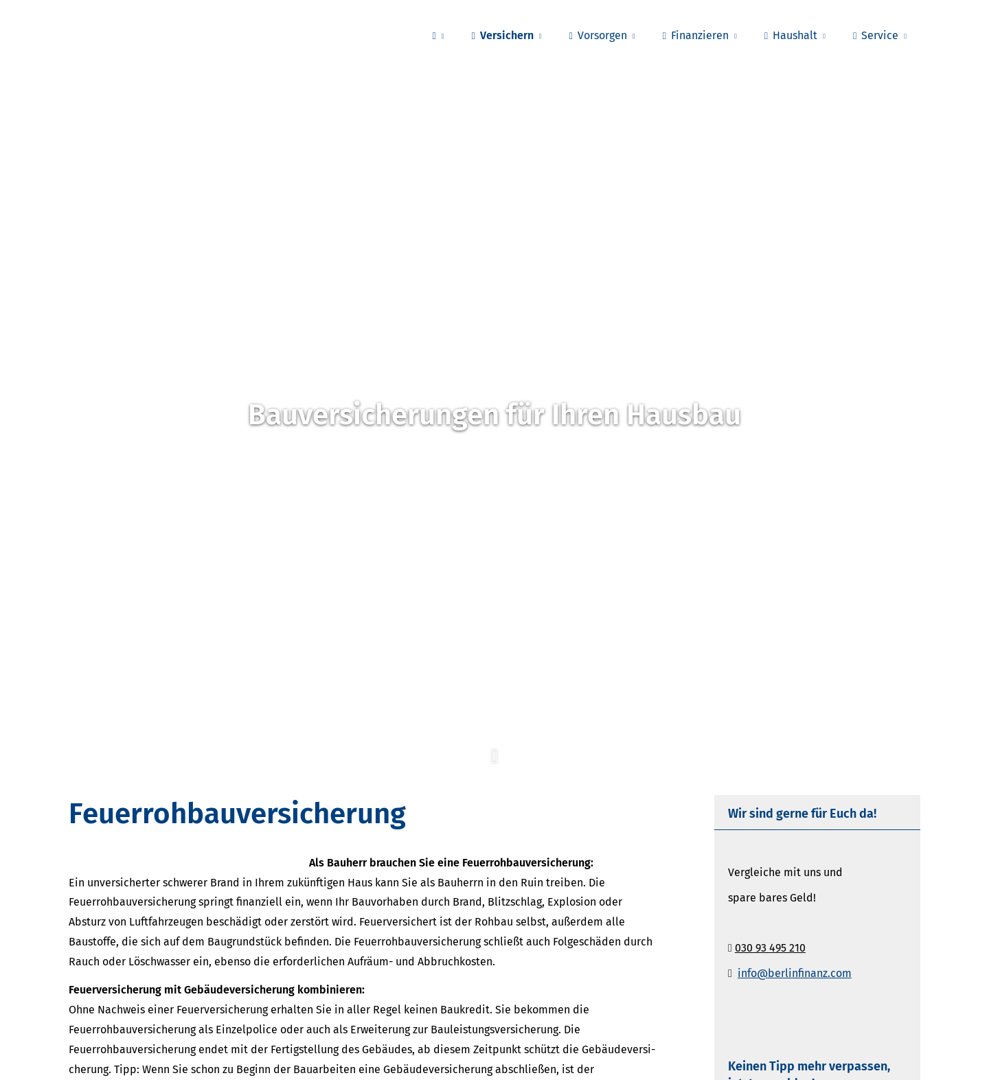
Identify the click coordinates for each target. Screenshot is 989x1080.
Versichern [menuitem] (502, 35)
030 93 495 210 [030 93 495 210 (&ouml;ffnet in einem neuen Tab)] (770, 947)
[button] (494, 764)
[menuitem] (438, 35)
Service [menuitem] (875, 35)
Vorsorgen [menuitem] (598, 35)
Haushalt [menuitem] (790, 35)
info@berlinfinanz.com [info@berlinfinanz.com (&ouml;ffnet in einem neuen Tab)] (795, 973)
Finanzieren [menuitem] (696, 35)
